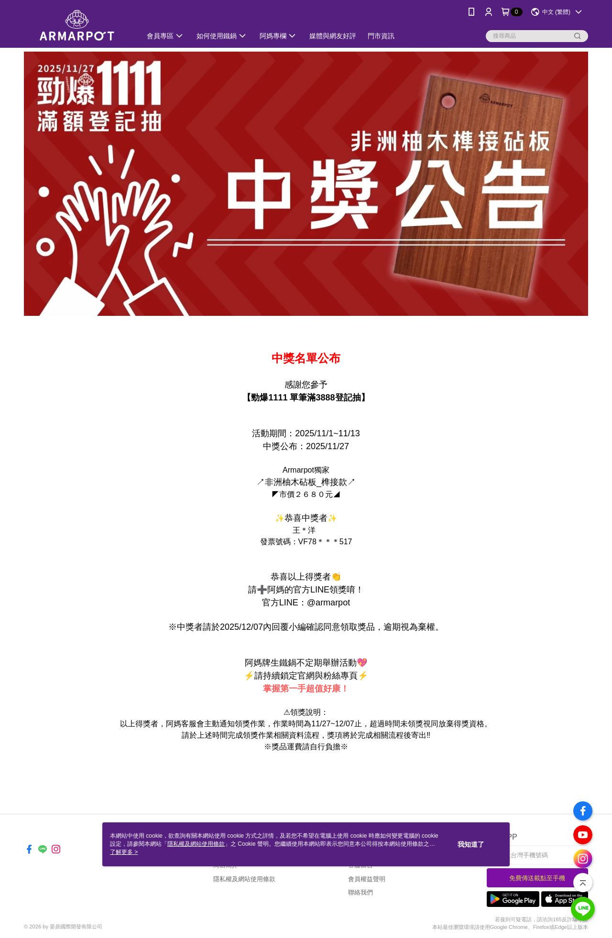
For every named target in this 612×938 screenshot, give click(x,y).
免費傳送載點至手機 (537, 878)
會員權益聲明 (366, 879)
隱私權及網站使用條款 (244, 879)
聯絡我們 (360, 892)
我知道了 (471, 844)
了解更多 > (124, 852)
